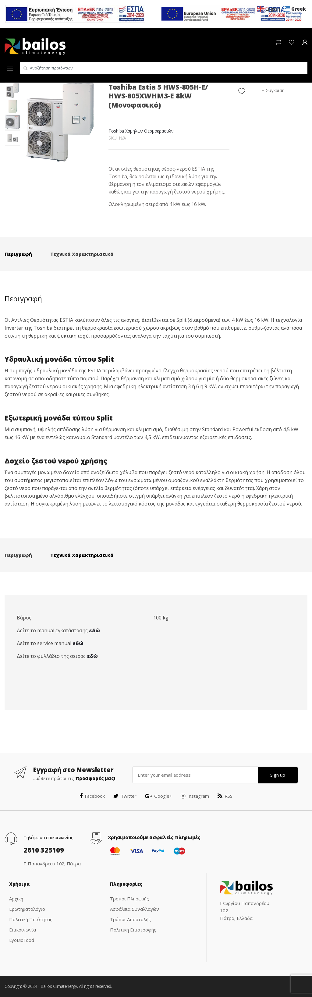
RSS (225, 796)
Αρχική (16, 899)
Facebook (92, 796)
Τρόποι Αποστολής (130, 919)
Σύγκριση (275, 90)
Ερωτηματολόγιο (27, 909)
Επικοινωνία (22, 930)
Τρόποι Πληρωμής (129, 899)
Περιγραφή (18, 254)
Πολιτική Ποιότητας (30, 919)
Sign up (277, 775)
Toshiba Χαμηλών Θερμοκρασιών (140, 131)
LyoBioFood (21, 940)
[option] (60, 122)
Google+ (158, 796)
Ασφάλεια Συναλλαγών (134, 909)
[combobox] (163, 68)
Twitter (124, 796)
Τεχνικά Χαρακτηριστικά (82, 254)
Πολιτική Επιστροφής (133, 930)
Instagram (195, 796)
